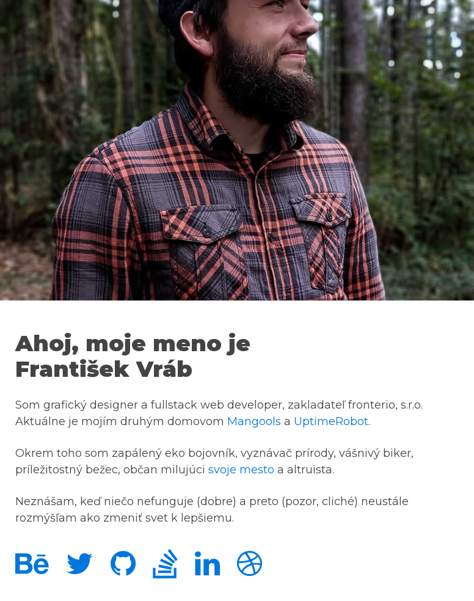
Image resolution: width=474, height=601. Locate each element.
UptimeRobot (331, 421)
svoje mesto (241, 469)
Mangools (254, 421)
